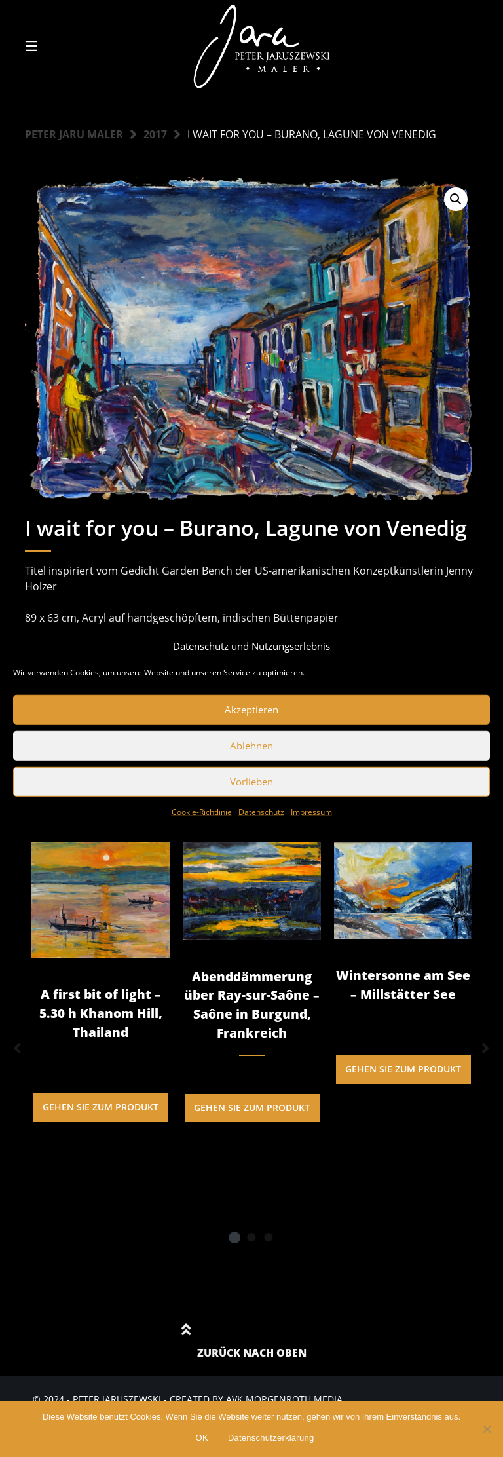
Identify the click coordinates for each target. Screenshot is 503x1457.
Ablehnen (251, 745)
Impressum (311, 811)
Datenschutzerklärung (271, 1438)
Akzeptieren (251, 709)
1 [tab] (234, 1236)
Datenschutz (261, 811)
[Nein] (486, 1428)
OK (202, 1438)
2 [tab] (251, 1236)
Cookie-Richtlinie (202, 811)
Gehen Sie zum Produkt (100, 1107)
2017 (155, 134)
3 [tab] (268, 1236)
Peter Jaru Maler (74, 134)
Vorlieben (251, 781)
